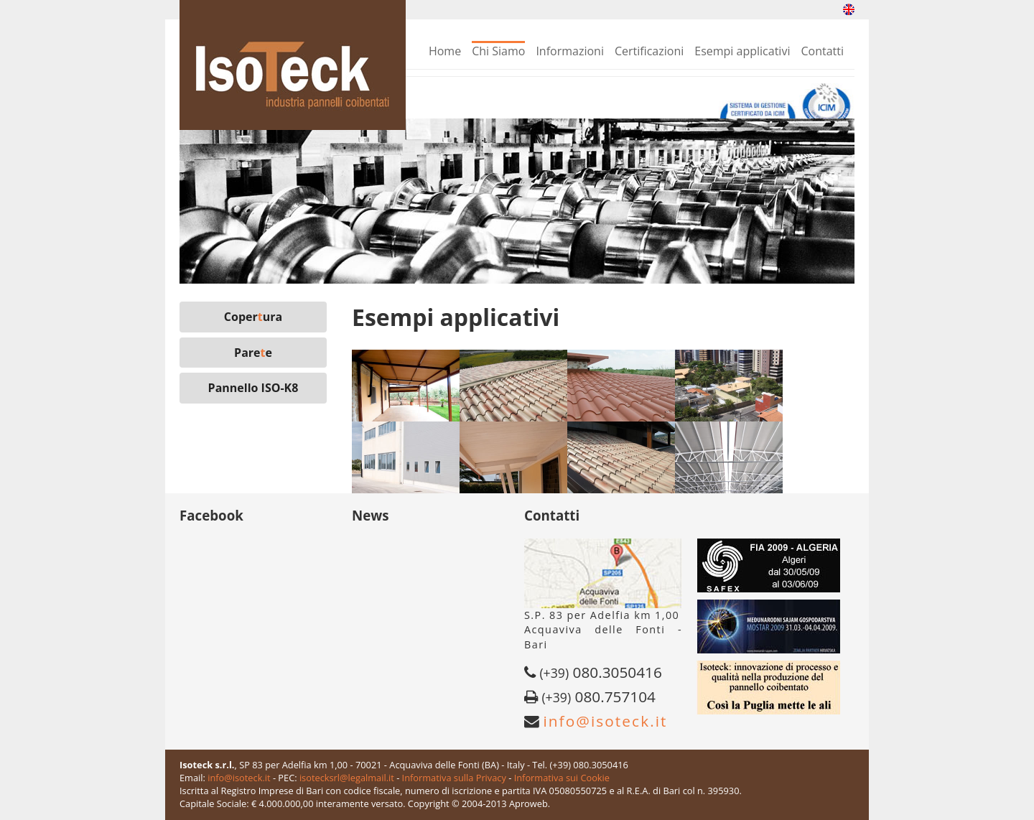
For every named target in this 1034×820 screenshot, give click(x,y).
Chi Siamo (498, 51)
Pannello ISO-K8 (253, 388)
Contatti (822, 51)
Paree (253, 352)
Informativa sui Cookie (562, 777)
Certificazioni (649, 51)
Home (445, 51)
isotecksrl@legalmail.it (346, 777)
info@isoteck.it (605, 721)
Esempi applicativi (742, 51)
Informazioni (570, 51)
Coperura (253, 317)
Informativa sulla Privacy (454, 777)
